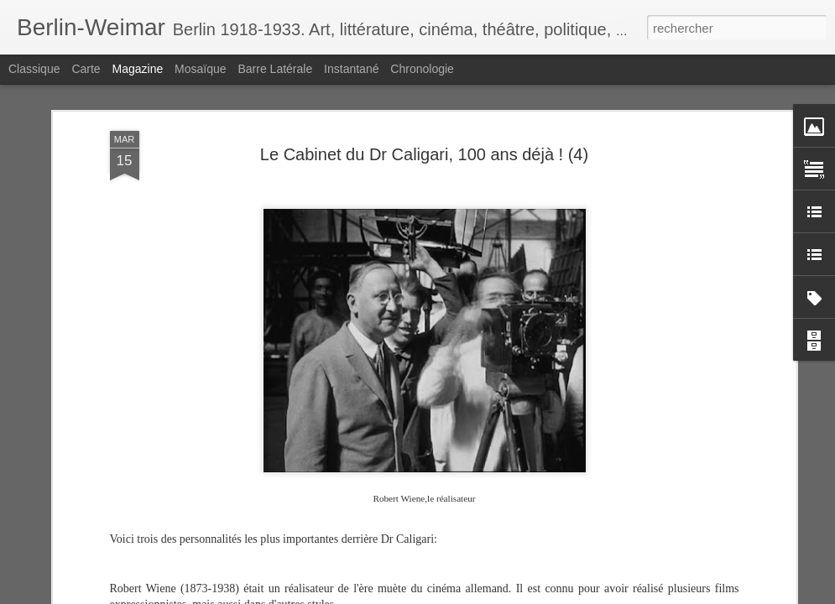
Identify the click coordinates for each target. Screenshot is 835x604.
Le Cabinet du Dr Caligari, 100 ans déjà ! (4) (424, 154)
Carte (85, 69)
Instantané (351, 69)
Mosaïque (200, 69)
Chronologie (422, 69)
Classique (34, 69)
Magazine (138, 69)
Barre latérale (274, 69)
